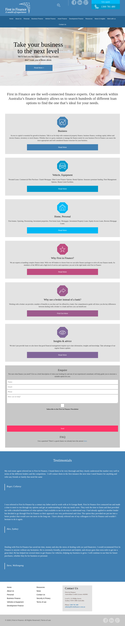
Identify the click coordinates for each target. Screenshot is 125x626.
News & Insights (100, 19)
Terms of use (41, 602)
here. (85, 441)
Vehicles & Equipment (15, 602)
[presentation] (19, 416)
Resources (88, 19)
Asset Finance (62, 19)
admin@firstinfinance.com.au (75, 607)
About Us (18, 19)
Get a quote (105, 2)
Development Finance (76, 19)
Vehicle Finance (50, 19)
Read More (62, 147)
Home (11, 19)
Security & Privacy (44, 598)
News (39, 591)
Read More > (39, 66)
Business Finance (37, 19)
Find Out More (62, 313)
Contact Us (62, 24)
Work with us (111, 19)
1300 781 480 (74, 605)
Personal (26, 19)
